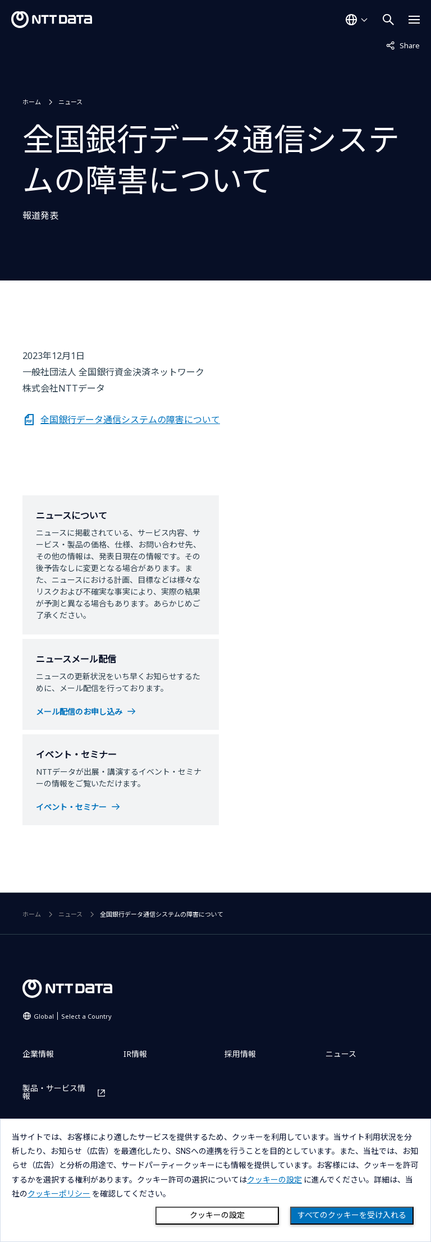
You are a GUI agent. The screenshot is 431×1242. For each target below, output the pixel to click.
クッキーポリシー (58, 1193)
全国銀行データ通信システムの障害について (130, 419)
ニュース (70, 102)
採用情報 (240, 1053)
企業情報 (38, 1053)
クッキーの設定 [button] (274, 1179)
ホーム (31, 102)
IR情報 (135, 1053)
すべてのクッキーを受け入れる (351, 1215)
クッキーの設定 (217, 1215)
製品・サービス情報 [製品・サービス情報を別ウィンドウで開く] (53, 1092)
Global (73, 1016)
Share (403, 44)
